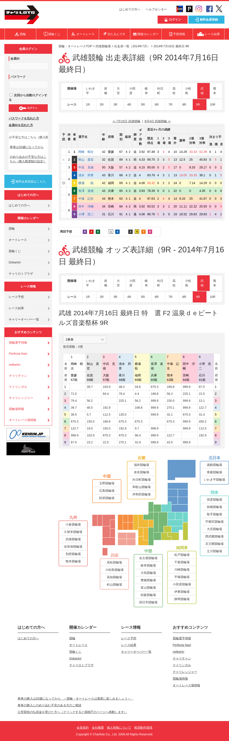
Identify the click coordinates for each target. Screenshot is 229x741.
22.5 (202, 393)
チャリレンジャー (21, 398)
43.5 (170, 442)
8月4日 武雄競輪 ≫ (158, 121)
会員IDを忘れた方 (21, 125)
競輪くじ (15, 251)
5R (143, 104)
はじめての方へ (129, 9)
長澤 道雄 (89, 191)
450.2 (202, 421)
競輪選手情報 (18, 342)
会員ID (15, 58)
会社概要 (98, 727)
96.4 (138, 435)
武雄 (202, 91)
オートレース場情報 (22, 420)
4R (129, 104)
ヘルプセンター (156, 9)
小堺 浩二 (89, 214)
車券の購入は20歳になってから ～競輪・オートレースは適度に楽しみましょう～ (75, 698)
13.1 (202, 400)
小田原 (132, 91)
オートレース (18, 240)
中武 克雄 (89, 167)
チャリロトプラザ (21, 273)
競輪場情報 (16, 409)
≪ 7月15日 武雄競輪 (126, 121)
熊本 (214, 91)
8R (184, 104)
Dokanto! (15, 262)
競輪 (12, 228)
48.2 (122, 386)
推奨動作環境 (143, 727)
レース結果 (16, 308)
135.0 (122, 414)
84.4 (106, 393)
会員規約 (83, 727)
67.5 (202, 386)
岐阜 (146, 91)
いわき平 (90, 91)
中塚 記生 (89, 198)
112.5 (106, 414)
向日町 (160, 91)
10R (213, 104)
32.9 (138, 442)
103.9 (106, 386)
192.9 (106, 407)
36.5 (74, 414)
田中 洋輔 (89, 206)
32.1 (170, 414)
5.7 (89, 414)
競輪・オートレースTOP (75, 46)
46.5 (90, 407)
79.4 (122, 393)
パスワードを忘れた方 (24, 118)
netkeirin (14, 364)
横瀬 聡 (89, 183)
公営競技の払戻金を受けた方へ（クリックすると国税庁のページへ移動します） (72, 712)
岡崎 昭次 (89, 151)
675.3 (154, 386)
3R (115, 104)
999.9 (186, 386)
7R (170, 104)
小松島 (188, 91)
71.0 (74, 393)
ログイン (28, 108)
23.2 (90, 442)
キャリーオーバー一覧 (24, 319)
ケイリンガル (18, 386)
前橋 (105, 91)
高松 (174, 91)
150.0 (171, 400)
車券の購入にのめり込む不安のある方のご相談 (49, 705)
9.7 (137, 428)
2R (102, 104)
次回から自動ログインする (28, 97)
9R (198, 104)
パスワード (18, 76)
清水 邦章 (89, 175)
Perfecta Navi (18, 353)
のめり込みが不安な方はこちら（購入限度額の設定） (28, 159)
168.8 (171, 386)
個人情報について (119, 727)
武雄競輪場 (103, 46)
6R (157, 104)
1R (88, 104)
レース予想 (16, 297)
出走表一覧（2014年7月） (132, 46)
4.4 (137, 393)
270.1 (171, 407)
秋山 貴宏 (89, 159)
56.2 (170, 393)
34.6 (138, 386)
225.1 (186, 393)
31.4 (202, 414)
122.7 (202, 407)
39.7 (90, 386)
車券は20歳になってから (27, 147)
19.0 (90, 428)
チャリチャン (18, 375)
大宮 (118, 91)
